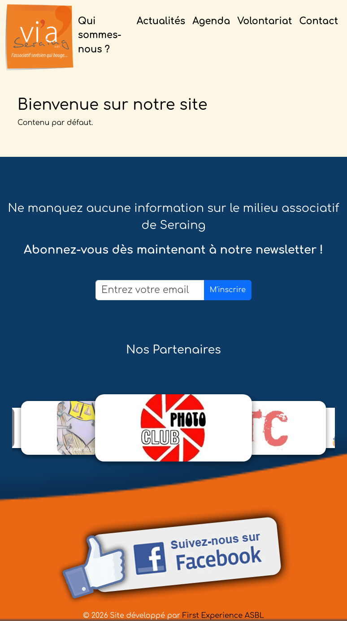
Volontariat (264, 21)
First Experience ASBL (223, 616)
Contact (318, 21)
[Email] (149, 290)
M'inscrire (228, 290)
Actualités (161, 21)
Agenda (211, 21)
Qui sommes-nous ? (99, 35)
